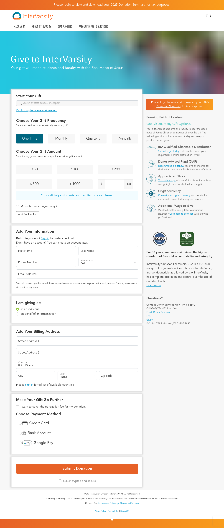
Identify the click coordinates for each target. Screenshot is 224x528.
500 (34, 184)
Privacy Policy (100, 511)
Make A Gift (19, 27)
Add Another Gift (27, 214)
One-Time (29, 138)
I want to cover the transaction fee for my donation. (53, 406)
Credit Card (39, 423)
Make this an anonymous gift (38, 206)
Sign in (45, 238)
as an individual (30, 309)
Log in (208, 16)
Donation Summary (168, 106)
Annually (125, 138)
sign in (29, 384)
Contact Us (124, 511)
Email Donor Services (158, 312)
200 (116, 169)
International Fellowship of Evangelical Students (118, 503)
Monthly (61, 138)
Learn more (153, 285)
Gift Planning (65, 27)
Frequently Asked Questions (93, 27)
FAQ (148, 316)
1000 (75, 184)
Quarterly (93, 138)
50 (34, 169)
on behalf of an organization (38, 313)
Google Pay (43, 443)
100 (75, 169)
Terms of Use (113, 511)
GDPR (149, 320)
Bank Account (39, 433)
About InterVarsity (41, 27)
